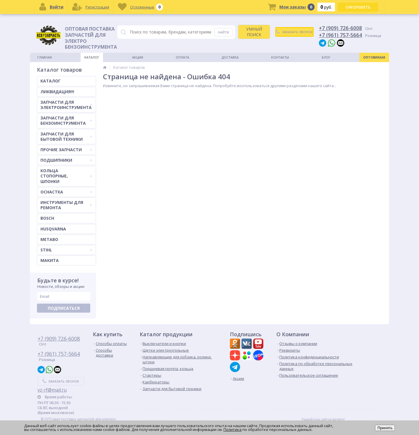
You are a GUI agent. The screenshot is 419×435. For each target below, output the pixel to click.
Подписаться (64, 308)
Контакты (280, 57)
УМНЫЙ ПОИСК (254, 31)
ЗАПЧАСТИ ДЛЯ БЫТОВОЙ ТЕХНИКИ (66, 136)
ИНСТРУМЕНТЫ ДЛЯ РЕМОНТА (66, 205)
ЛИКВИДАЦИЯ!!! (57, 91)
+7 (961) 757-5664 (340, 34)
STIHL (66, 250)
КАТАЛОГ (50, 81)
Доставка (230, 57)
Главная (44, 57)
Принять (385, 428)
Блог (326, 57)
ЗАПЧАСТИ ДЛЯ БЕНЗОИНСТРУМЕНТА (66, 120)
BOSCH (47, 218)
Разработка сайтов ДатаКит (323, 419)
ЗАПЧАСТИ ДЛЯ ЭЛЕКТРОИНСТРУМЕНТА (66, 104)
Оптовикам (374, 57)
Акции (137, 57)
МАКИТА (49, 260)
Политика (232, 429)
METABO (49, 239)
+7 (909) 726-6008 (340, 27)
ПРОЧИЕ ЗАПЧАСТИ (66, 149)
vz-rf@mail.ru (52, 390)
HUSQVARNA (53, 229)
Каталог (91, 57)
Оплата (182, 57)
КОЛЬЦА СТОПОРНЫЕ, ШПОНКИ (66, 176)
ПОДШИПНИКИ (66, 160)
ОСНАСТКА (66, 192)
